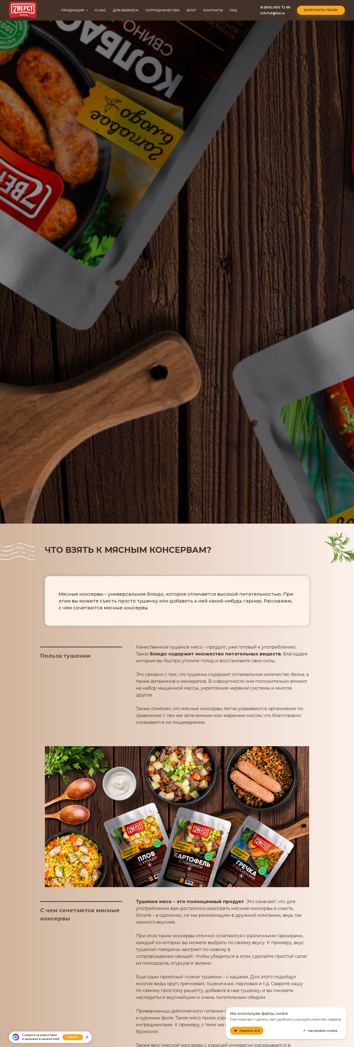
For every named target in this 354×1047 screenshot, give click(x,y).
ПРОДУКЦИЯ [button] (73, 10)
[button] (321, 10)
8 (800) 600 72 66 (275, 7)
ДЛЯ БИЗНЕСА (126, 10)
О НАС (100, 10)
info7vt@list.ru (272, 13)
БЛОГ (191, 10)
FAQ (233, 10)
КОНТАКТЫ (213, 10)
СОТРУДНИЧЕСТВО (162, 10)
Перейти (72, 1037)
